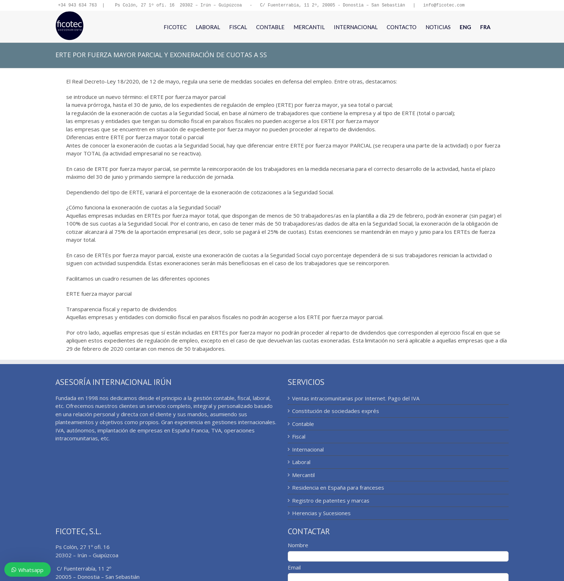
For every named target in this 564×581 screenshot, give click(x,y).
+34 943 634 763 (77, 6)
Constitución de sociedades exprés (335, 411)
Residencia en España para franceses (338, 488)
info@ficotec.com (443, 6)
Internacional (308, 450)
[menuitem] (465, 27)
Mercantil (303, 475)
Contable (303, 424)
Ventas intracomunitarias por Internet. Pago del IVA (355, 399)
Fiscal (298, 437)
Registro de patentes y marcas (330, 501)
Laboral (301, 462)
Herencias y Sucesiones (321, 513)
